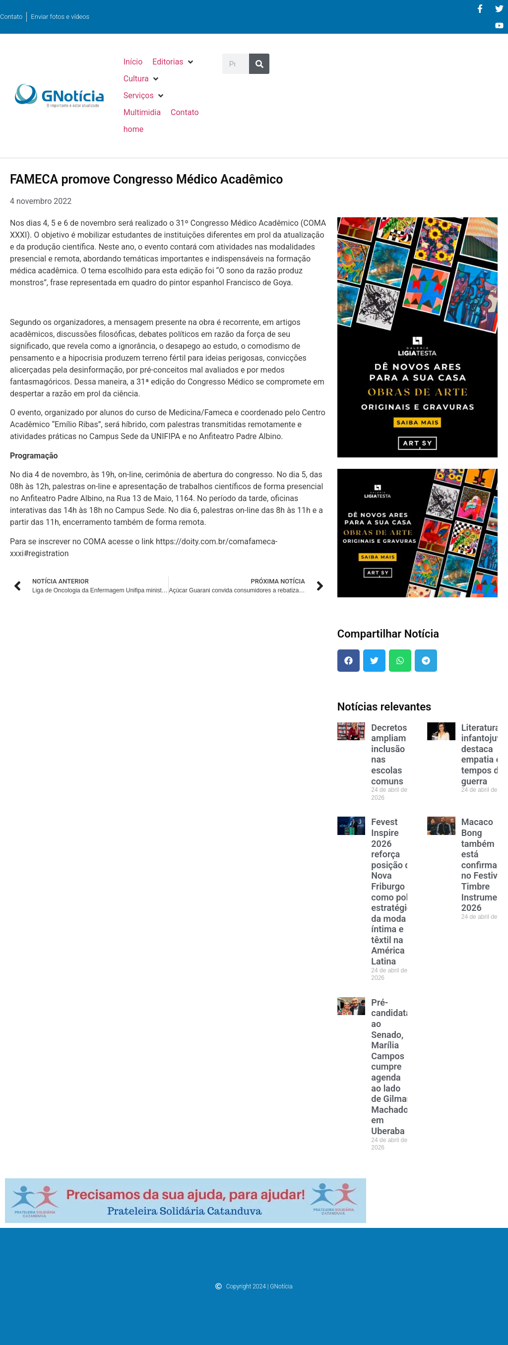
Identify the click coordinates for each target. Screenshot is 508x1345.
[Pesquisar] (259, 64)
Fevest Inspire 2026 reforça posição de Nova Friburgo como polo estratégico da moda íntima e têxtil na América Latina (393, 891)
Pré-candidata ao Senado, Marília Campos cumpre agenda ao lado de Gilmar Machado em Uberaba (390, 1066)
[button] (173, 62)
